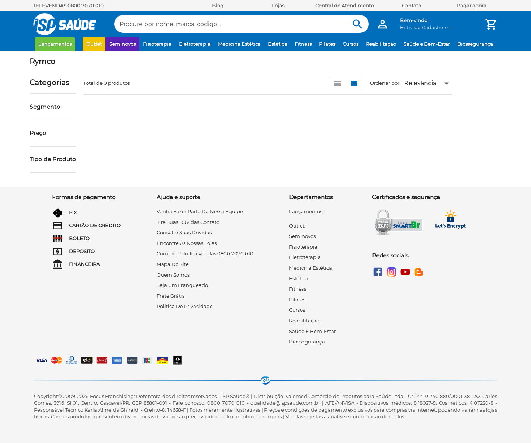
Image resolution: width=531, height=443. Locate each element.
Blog (217, 5)
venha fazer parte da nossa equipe (200, 211)
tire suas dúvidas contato (188, 222)
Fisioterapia (157, 44)
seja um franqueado (182, 285)
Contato (411, 5)
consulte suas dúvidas (184, 232)
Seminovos (122, 44)
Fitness (303, 44)
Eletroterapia (195, 44)
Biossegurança (475, 44)
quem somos (173, 275)
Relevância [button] (420, 83)
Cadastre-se (436, 27)
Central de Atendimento (344, 5)
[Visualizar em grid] (354, 83)
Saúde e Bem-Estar (426, 44)
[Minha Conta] (382, 24)
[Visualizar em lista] (337, 83)
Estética (277, 44)
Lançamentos (55, 44)
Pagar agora (471, 5)
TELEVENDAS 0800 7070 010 (68, 5)
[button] (45, 107)
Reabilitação (381, 44)
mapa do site (173, 264)
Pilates (327, 44)
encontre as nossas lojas (187, 243)
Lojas (278, 5)
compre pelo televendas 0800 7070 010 (205, 253)
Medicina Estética (239, 44)
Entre (406, 27)
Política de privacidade (185, 306)
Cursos (350, 44)
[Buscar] (357, 24)
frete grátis (170, 296)
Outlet (94, 44)
